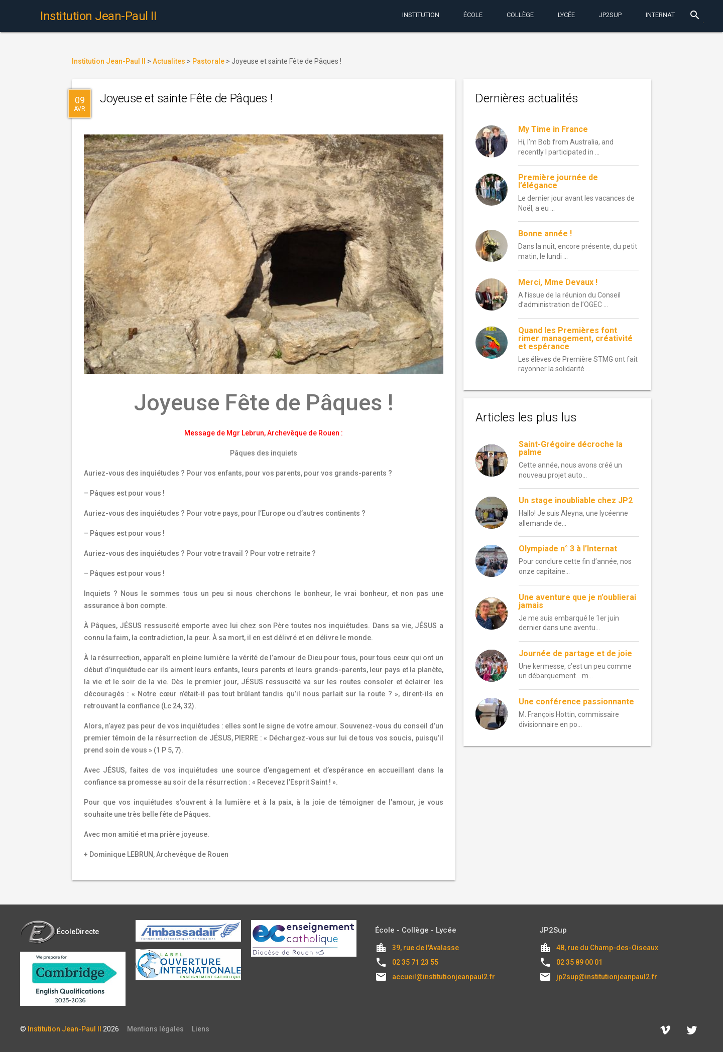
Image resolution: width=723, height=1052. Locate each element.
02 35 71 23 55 (415, 962)
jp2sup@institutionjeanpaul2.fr (606, 977)
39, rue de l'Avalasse (425, 948)
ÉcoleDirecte (59, 932)
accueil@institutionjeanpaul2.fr (443, 977)
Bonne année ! (545, 233)
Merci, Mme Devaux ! (557, 282)
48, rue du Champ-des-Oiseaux (607, 948)
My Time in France (553, 129)
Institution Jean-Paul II (64, 1029)
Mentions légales (155, 1029)
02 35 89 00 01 (579, 962)
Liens (200, 1029)
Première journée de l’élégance (558, 181)
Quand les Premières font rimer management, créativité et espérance (575, 338)
